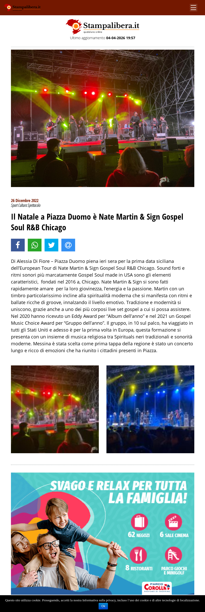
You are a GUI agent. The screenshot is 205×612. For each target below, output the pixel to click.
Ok (103, 606)
